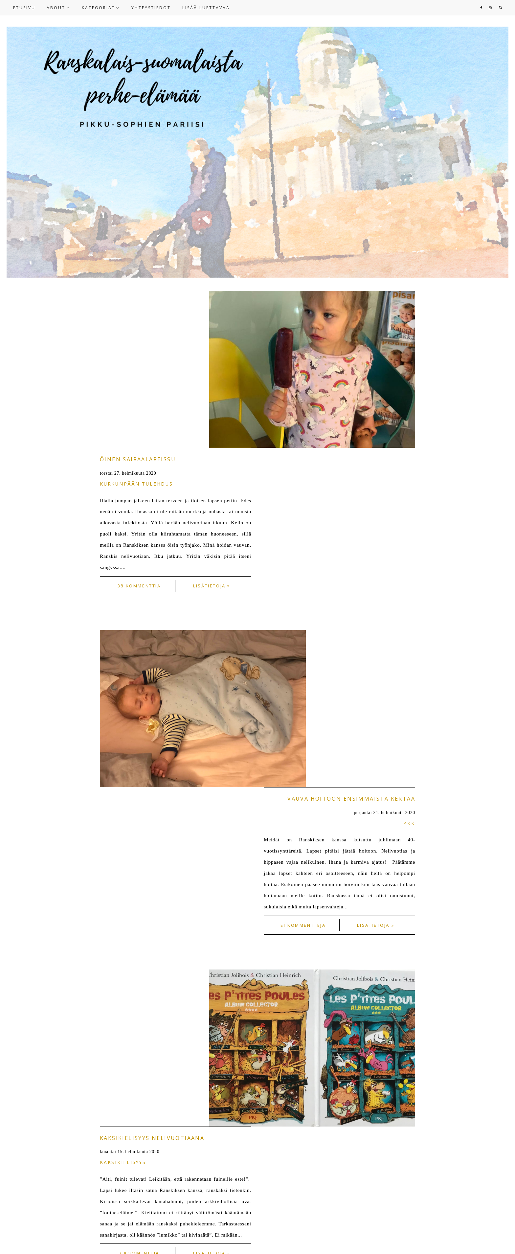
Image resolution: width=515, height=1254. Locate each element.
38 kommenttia (139, 429)
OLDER (404, 1028)
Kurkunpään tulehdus (136, 327)
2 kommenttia (303, 985)
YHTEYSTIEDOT (151, 8)
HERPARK (493, 1241)
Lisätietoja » (211, 429)
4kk (409, 509)
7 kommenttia (139, 782)
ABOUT (56, 8)
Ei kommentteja (303, 611)
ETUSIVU (24, 8)
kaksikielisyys (123, 691)
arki (408, 883)
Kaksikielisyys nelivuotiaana (152, 667)
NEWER (111, 1028)
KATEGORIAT (98, 8)
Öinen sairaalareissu (138, 302)
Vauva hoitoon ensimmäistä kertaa (351, 484)
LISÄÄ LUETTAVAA (206, 8)
